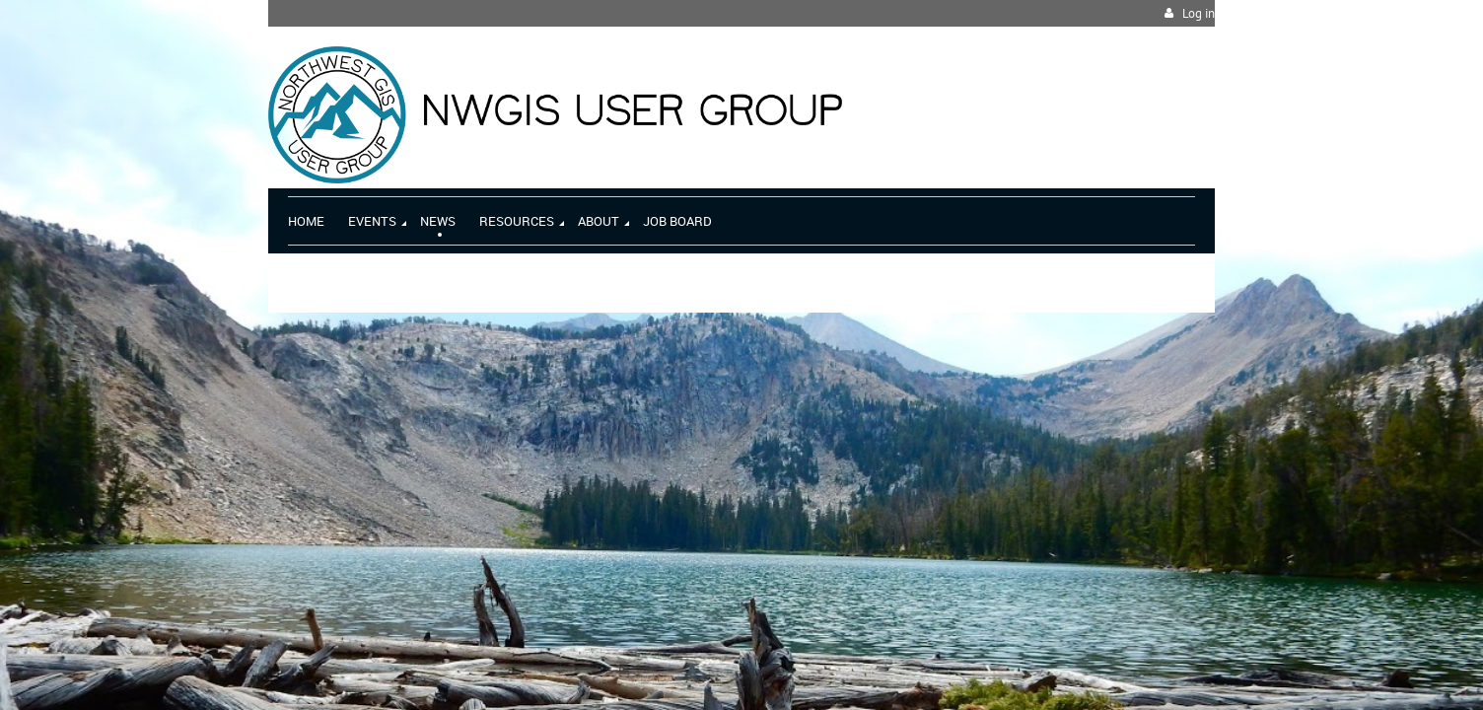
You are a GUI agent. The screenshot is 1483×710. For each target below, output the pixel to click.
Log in (1198, 13)
